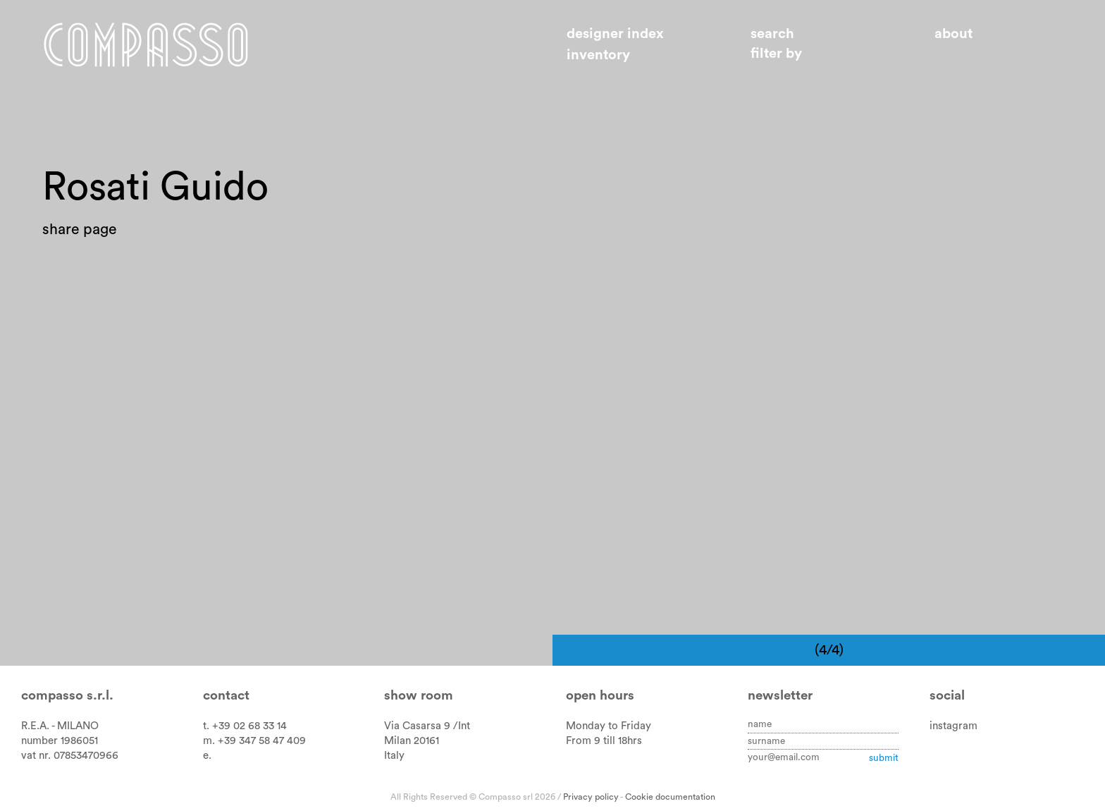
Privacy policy (591, 797)
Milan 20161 (411, 741)
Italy (394, 755)
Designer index (615, 34)
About (953, 34)
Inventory (598, 55)
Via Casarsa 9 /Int (427, 726)
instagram (953, 726)
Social (947, 695)
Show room (418, 695)
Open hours (600, 695)
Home (146, 44)
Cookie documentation (670, 797)
